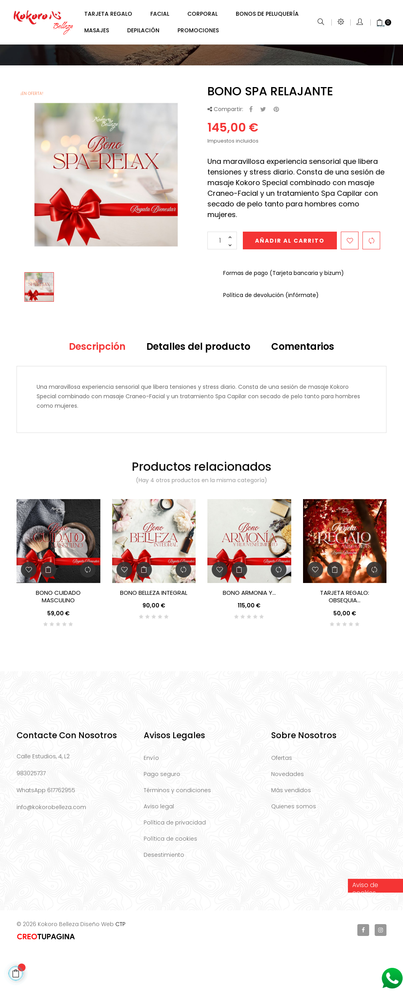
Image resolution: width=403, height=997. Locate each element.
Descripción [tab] (97, 393)
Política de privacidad (175, 870)
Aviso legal (159, 854)
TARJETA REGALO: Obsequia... (344, 643)
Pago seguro (162, 821)
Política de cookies (170, 886)
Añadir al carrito (290, 288)
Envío (151, 805)
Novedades (287, 821)
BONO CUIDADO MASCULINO (58, 643)
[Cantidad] (222, 288)
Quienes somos (293, 854)
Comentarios (302, 393)
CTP (120, 971)
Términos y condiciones (177, 837)
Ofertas (281, 805)
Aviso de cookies (365, 934)
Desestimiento (164, 902)
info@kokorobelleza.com (51, 854)
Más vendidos (291, 837)
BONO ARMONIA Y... (249, 640)
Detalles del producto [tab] (198, 393)
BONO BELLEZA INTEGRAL (153, 640)
